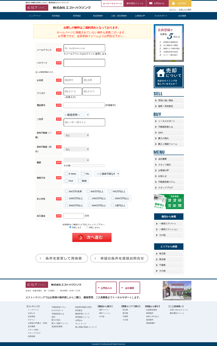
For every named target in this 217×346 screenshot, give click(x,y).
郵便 (82, 180)
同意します (75, 227)
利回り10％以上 (152, 316)
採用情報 (31, 336)
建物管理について (82, 314)
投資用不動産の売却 (83, 307)
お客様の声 (140, 16)
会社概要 (182, 16)
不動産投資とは (165, 127)
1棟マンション (105, 313)
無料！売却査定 (165, 106)
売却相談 (56, 16)
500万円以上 (95, 191)
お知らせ (162, 176)
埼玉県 (162, 253)
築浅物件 (149, 320)
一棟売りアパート (167, 223)
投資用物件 (98, 16)
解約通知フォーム (135, 3)
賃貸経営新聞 (57, 326)
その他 (162, 235)
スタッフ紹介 (164, 164)
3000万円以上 (74, 205)
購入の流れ (163, 138)
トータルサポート (166, 121)
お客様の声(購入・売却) (37, 323)
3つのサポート (161, 16)
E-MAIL (70, 173)
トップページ (35, 16)
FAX (69, 180)
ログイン (172, 9)
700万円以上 (117, 191)
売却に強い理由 (165, 100)
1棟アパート (104, 310)
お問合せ (78, 320)
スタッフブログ (165, 187)
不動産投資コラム (166, 182)
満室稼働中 (150, 323)
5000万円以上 (97, 205)
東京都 (162, 259)
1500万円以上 (97, 198)
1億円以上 (118, 205)
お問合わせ (159, 3)
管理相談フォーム (82, 317)
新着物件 (149, 313)
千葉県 (162, 265)
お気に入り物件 (185, 9)
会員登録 (182, 3)
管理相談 (77, 16)
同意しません (93, 227)
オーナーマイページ (112, 3)
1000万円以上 (74, 198)
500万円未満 (73, 191)
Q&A (160, 132)
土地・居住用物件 (119, 16)
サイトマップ (80, 324)
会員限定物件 (151, 310)
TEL (86, 173)
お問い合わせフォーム (179, 310)
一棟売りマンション (168, 229)
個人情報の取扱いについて (86, 327)
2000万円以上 (120, 198)
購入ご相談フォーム (167, 144)
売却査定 (78, 310)
